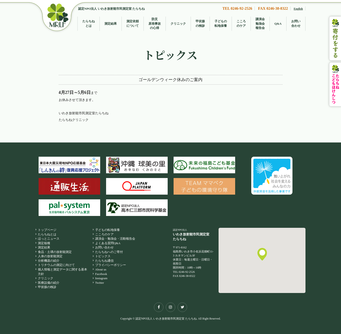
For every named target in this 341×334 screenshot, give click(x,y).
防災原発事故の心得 (154, 23)
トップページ (47, 230)
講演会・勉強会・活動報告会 (115, 239)
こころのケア (241, 23)
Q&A (278, 23)
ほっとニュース (48, 239)
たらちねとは (88, 23)
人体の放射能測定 (50, 256)
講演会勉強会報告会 (260, 23)
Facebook (101, 274)
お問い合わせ (296, 23)
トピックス (103, 256)
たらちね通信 (104, 260)
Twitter (99, 282)
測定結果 (110, 23)
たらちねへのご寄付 (109, 252)
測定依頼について (132, 23)
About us (100, 269)
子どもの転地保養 (221, 23)
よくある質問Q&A (108, 243)
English (298, 8)
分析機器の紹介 (48, 260)
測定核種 (44, 243)
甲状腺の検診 (200, 23)
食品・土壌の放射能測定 (55, 252)
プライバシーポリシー (110, 265)
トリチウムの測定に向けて (56, 265)
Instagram (101, 278)
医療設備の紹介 (48, 282)
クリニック (178, 23)
